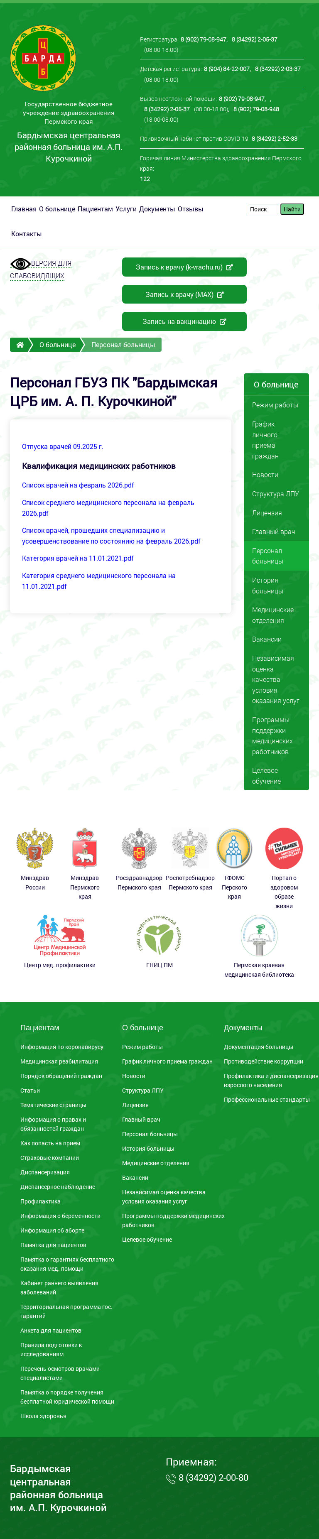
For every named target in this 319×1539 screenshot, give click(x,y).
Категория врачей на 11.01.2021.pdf (78, 558)
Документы (157, 208)
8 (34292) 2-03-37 (278, 69)
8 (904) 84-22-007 (227, 69)
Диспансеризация (45, 1172)
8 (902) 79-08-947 (203, 39)
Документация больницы (258, 1047)
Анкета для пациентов (50, 1330)
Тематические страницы (53, 1105)
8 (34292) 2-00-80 (213, 1477)
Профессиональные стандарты (267, 1099)
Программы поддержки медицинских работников (272, 735)
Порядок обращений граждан (61, 1076)
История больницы (267, 585)
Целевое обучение (266, 775)
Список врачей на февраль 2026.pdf (78, 484)
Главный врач (273, 531)
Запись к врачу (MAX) (184, 294)
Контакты (26, 233)
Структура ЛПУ (275, 493)
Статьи (30, 1090)
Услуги (126, 208)
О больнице (57, 208)
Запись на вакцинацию (184, 321)
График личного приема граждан (265, 439)
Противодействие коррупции (263, 1061)
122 (145, 179)
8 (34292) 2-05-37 (254, 39)
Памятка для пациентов (53, 1245)
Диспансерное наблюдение (57, 1187)
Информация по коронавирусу (61, 1047)
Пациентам (95, 208)
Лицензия (267, 512)
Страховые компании (49, 1158)
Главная (24, 208)
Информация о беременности (60, 1216)
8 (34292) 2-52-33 (274, 138)
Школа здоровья (43, 1416)
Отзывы (191, 208)
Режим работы (275, 404)
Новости (265, 474)
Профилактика (40, 1201)
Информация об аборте (52, 1230)
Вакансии (267, 639)
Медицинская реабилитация (59, 1061)
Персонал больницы (150, 1134)
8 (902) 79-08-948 (256, 109)
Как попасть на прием (50, 1143)
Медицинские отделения (273, 615)
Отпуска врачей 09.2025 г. (62, 446)
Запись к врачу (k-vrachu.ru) (184, 266)
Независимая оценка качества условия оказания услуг (275, 679)
